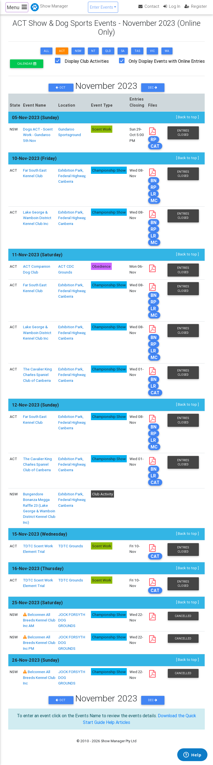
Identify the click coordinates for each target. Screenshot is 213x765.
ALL (46, 55)
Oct (61, 92)
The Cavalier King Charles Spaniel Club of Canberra (37, 379)
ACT (62, 55)
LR (153, 198)
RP (153, 144)
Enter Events (101, 9)
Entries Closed (183, 137)
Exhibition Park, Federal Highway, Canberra (72, 180)
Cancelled (183, 621)
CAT (155, 151)
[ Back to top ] (187, 121)
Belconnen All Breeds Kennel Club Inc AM (39, 625)
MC (154, 205)
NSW (78, 55)
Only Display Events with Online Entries (167, 66)
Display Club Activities (87, 66)
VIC (152, 55)
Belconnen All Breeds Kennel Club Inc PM (39, 647)
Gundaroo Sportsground (69, 136)
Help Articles (118, 727)
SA (123, 55)
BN (153, 185)
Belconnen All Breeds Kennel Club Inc (39, 682)
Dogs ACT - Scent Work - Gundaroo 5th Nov (38, 139)
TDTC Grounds (70, 550)
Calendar (26, 68)
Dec (152, 92)
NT (93, 55)
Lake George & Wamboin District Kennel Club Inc (37, 222)
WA (167, 55)
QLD (108, 55)
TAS (137, 55)
